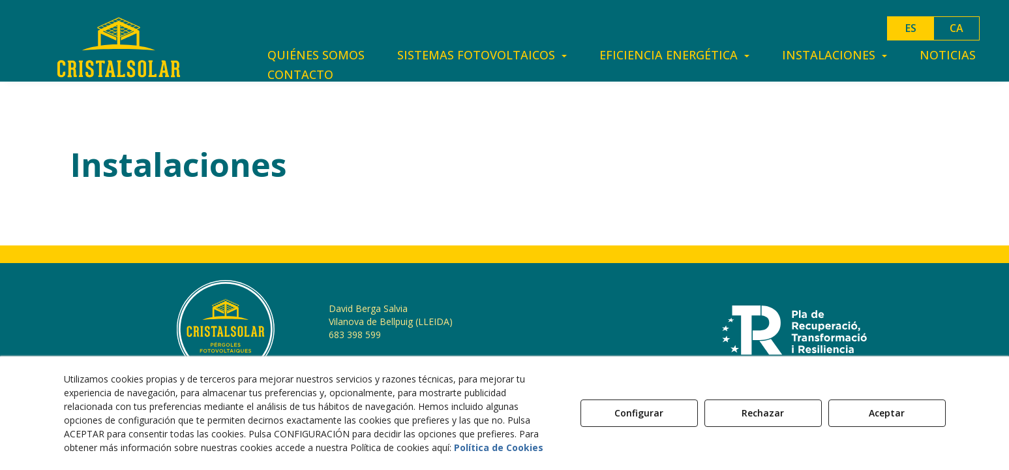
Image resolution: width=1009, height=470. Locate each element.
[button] (118, 47)
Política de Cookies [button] (498, 447)
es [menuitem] (910, 28)
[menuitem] (316, 55)
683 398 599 (355, 334)
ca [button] (956, 28)
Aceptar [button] (887, 413)
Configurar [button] (638, 413)
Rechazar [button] (763, 413)
